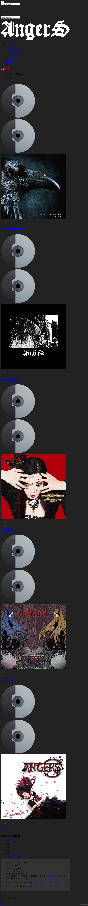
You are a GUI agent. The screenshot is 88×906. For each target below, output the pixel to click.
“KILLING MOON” (10, 379)
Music (7, 63)
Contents (8, 45)
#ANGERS (37, 882)
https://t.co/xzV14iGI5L (55, 876)
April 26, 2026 (34, 886)
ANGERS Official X (17, 842)
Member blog (14, 57)
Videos (7, 65)
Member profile (15, 49)
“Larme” (5, 830)
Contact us (13, 59)
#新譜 (43, 882)
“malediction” (7, 529)
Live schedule (10, 61)
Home (7, 43)
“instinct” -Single (8, 680)
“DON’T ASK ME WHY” (12, 229)
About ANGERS (15, 47)
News (11, 55)
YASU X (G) (14, 850)
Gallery (12, 51)
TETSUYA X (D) (16, 856)
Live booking (14, 53)
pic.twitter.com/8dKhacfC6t (55, 882)
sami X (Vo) (14, 845)
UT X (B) (13, 853)
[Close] (2, 2)
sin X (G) (13, 847)
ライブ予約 (5, 69)
